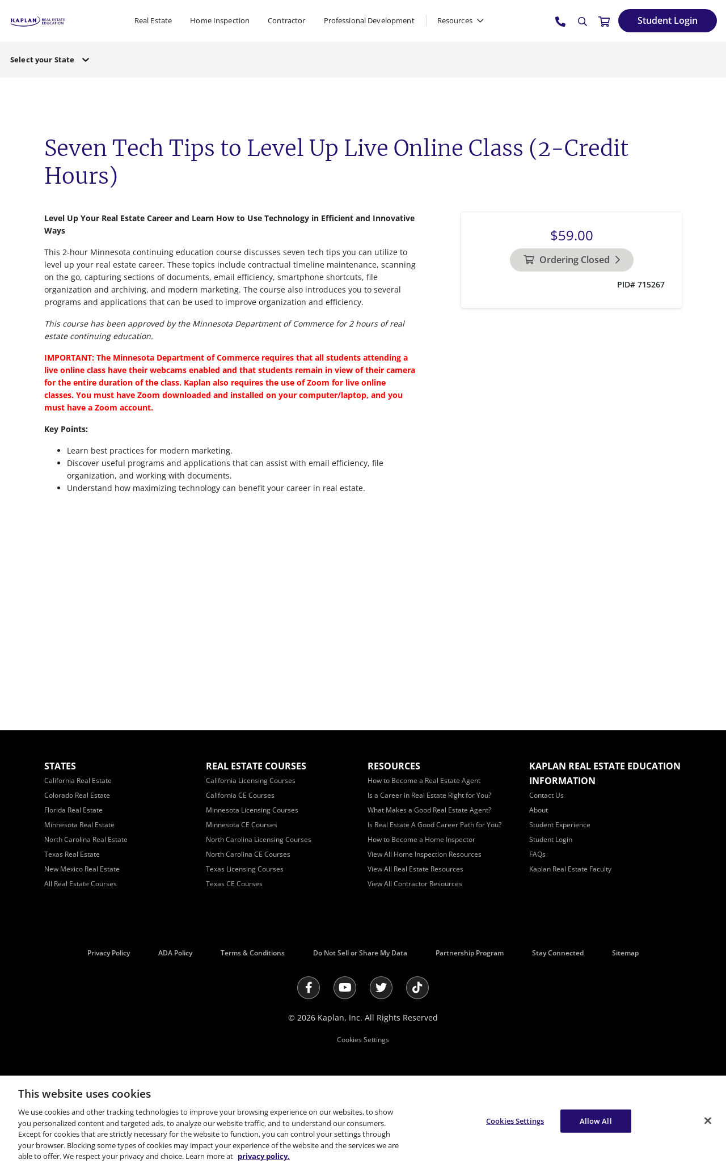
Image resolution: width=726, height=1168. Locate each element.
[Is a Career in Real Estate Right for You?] (429, 795)
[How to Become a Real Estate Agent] (424, 780)
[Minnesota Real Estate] (79, 825)
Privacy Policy (108, 953)
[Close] (707, 1120)
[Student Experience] (559, 825)
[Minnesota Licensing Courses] (252, 810)
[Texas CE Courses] (234, 883)
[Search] (582, 21)
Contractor (286, 20)
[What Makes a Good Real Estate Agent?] (429, 810)
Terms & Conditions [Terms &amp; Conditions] (253, 953)
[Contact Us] (546, 795)
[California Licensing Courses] (251, 780)
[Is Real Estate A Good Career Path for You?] (434, 825)
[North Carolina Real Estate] (86, 839)
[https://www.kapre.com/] (37, 20)
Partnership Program (470, 953)
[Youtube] (345, 987)
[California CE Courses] (240, 795)
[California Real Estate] (78, 780)
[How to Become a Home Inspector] (421, 839)
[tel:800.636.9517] (561, 21)
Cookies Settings (363, 1039)
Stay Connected (558, 953)
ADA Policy (175, 953)
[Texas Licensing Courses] (245, 869)
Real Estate (153, 20)
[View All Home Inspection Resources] (425, 854)
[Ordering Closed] (572, 260)
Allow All (596, 1120)
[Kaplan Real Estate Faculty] (570, 869)
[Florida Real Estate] (73, 810)
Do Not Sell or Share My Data (360, 953)
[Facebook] (308, 987)
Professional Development (369, 20)
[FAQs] (537, 854)
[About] (538, 810)
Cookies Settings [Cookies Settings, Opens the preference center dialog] (515, 1120)
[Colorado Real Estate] (77, 795)
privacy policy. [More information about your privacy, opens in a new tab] (264, 1156)
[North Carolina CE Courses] (248, 854)
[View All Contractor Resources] (415, 883)
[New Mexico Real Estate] (82, 869)
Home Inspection (220, 20)
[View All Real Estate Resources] (415, 869)
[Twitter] (381, 987)
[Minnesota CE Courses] (241, 825)
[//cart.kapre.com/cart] (604, 21)
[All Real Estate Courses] (80, 883)
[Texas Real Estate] (72, 854)
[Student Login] (667, 20)
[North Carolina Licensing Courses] (258, 839)
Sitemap (625, 953)
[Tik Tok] (417, 987)
